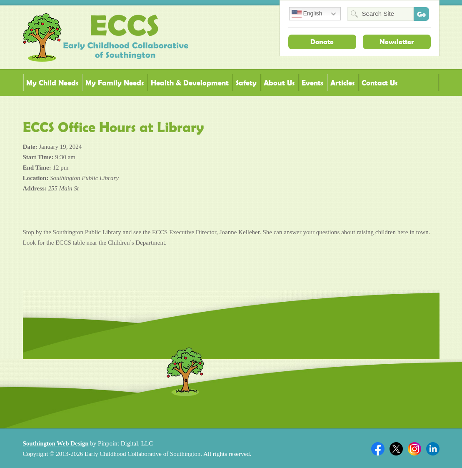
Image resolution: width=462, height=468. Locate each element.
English (307, 14)
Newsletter (397, 42)
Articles (342, 82)
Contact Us (379, 82)
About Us (279, 82)
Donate (322, 42)
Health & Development (190, 82)
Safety (246, 82)
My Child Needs (52, 82)
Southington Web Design (56, 443)
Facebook (378, 448)
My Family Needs (114, 82)
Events (312, 82)
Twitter (396, 448)
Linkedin (433, 448)
